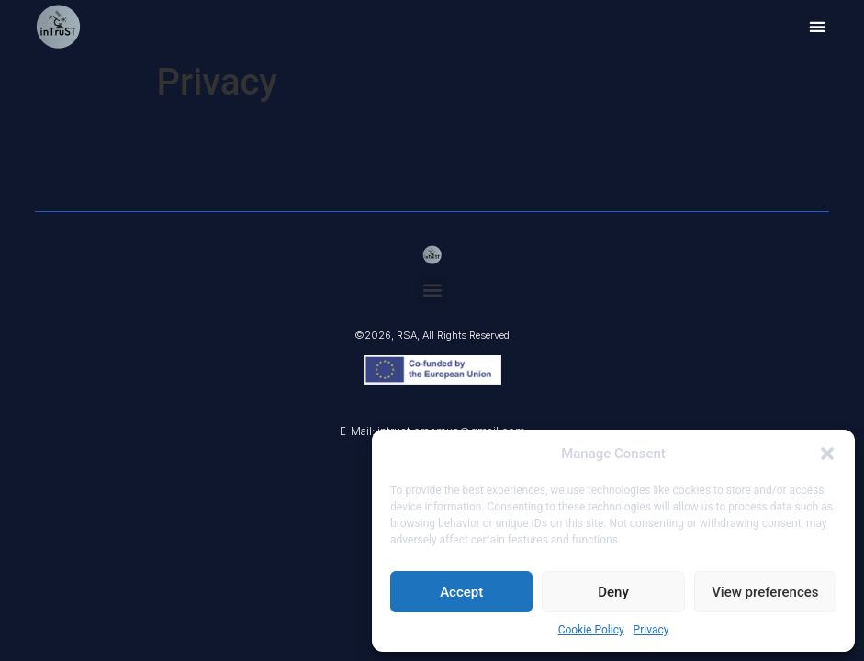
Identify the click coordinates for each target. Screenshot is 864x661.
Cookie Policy (591, 629)
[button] (827, 453)
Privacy (651, 629)
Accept (461, 592)
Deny (613, 592)
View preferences (765, 592)
